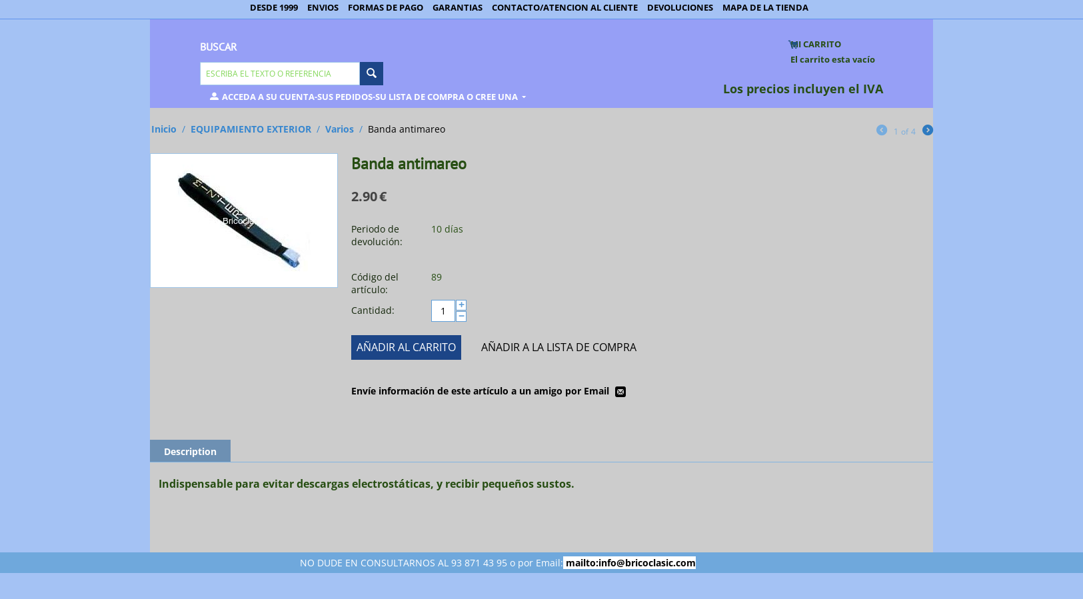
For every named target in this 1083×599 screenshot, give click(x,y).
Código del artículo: (375, 283)
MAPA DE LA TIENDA (765, 7)
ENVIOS (323, 7)
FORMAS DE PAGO (385, 7)
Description (190, 451)
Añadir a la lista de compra (558, 347)
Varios (339, 129)
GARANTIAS (458, 7)
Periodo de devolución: (377, 235)
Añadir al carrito (406, 347)
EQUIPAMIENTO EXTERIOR (251, 129)
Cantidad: (373, 310)
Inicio (164, 129)
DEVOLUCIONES (680, 7)
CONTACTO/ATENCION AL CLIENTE (565, 7)
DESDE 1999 (274, 7)
